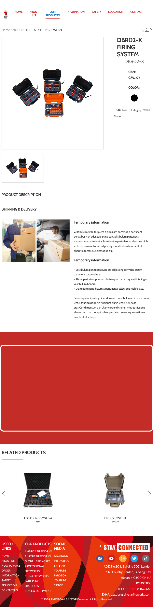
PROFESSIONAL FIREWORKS (34, 568)
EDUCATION (115, 12)
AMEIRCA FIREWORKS (38, 551)
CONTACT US (10, 590)
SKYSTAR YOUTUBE (60, 568)
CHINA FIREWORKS (37, 576)
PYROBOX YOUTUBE (60, 578)
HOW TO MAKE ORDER (11, 568)
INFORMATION (76, 12)
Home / (7, 30)
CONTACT (136, 12)
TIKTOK (58, 585)
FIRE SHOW (32, 586)
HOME (18, 12)
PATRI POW (31, 581)
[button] (149, 493)
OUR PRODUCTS (53, 13)
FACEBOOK (61, 556)
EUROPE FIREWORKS (38, 556)
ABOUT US (34, 13)
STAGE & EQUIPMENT (38, 591)
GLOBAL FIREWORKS (37, 561)
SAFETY (96, 12)
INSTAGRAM (61, 560)
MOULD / (19, 30)
